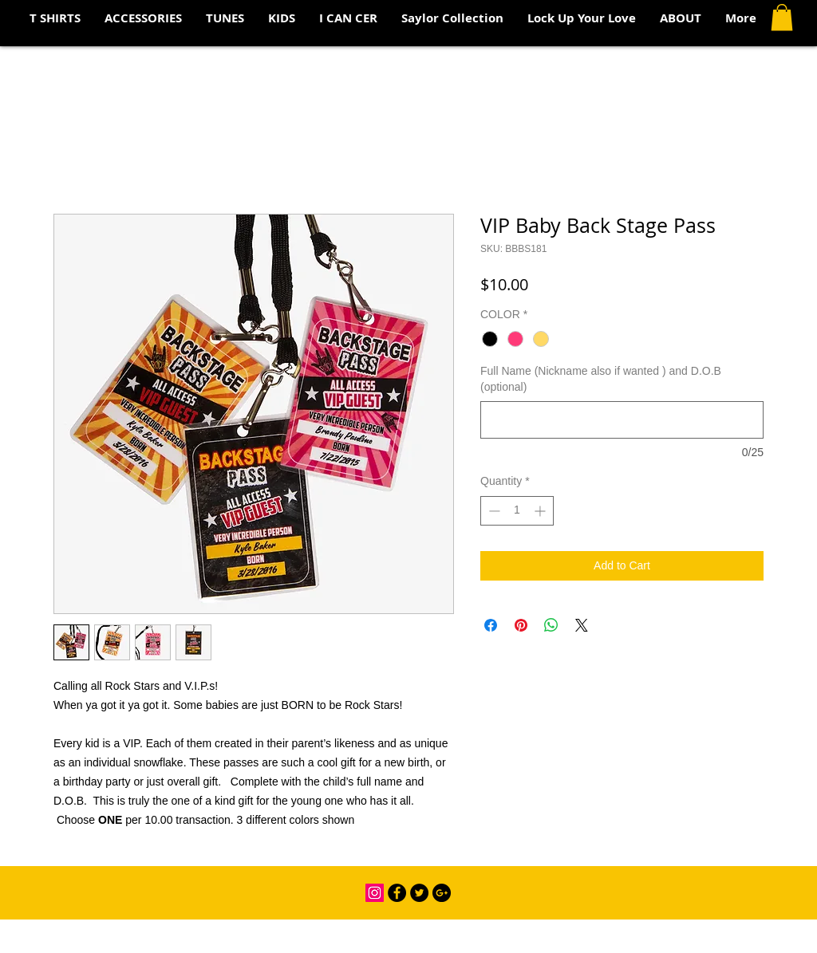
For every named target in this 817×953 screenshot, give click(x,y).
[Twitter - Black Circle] (419, 893)
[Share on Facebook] (490, 625)
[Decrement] (493, 511)
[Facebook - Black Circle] (397, 893)
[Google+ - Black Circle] (441, 893)
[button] (782, 17)
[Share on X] (581, 625)
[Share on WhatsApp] (551, 625)
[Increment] (541, 511)
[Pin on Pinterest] (521, 625)
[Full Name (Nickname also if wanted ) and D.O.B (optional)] (622, 419)
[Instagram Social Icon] (374, 893)
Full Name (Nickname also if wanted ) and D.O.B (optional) (600, 378)
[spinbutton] (517, 511)
